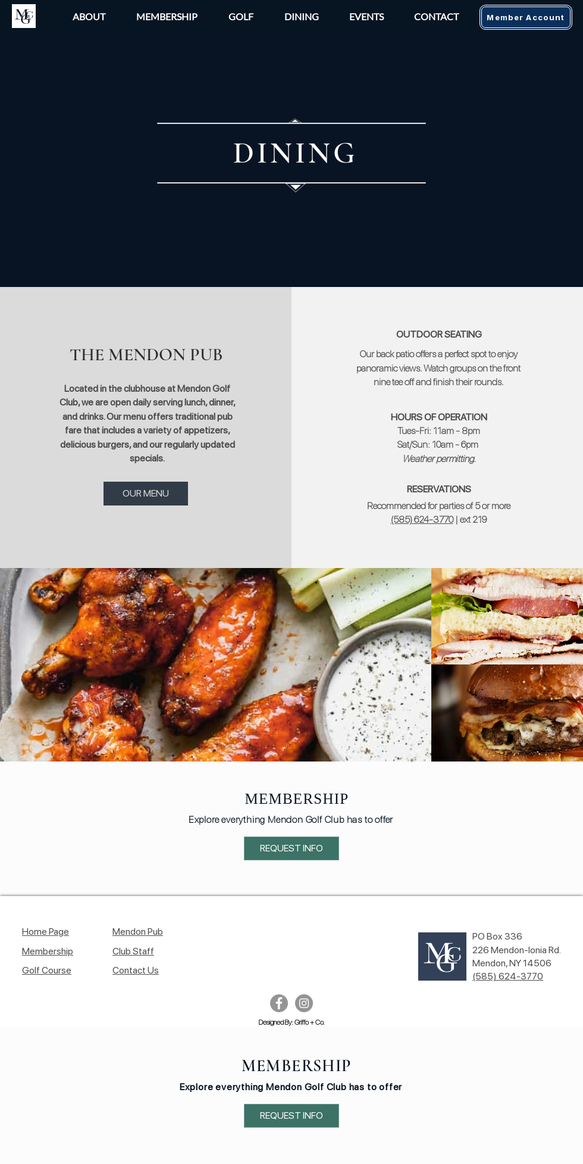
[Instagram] (304, 1003)
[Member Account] (525, 17)
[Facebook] (279, 1003)
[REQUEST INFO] (291, 848)
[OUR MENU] (146, 493)
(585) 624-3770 (422, 519)
